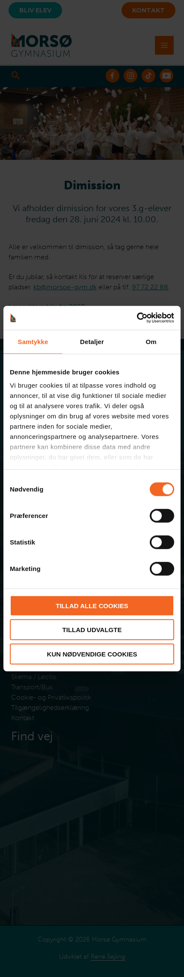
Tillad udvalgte (92, 629)
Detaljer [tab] (92, 341)
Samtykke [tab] (33, 341)
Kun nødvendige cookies (92, 653)
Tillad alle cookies (92, 605)
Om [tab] (150, 341)
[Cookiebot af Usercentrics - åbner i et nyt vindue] (136, 318)
